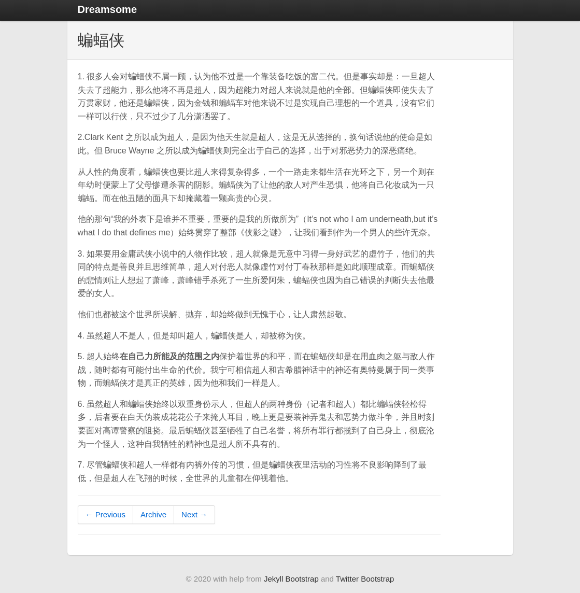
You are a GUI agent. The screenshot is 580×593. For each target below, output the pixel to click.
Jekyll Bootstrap (291, 578)
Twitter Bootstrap (365, 578)
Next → (194, 514)
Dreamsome (107, 9)
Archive (153, 514)
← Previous (106, 514)
